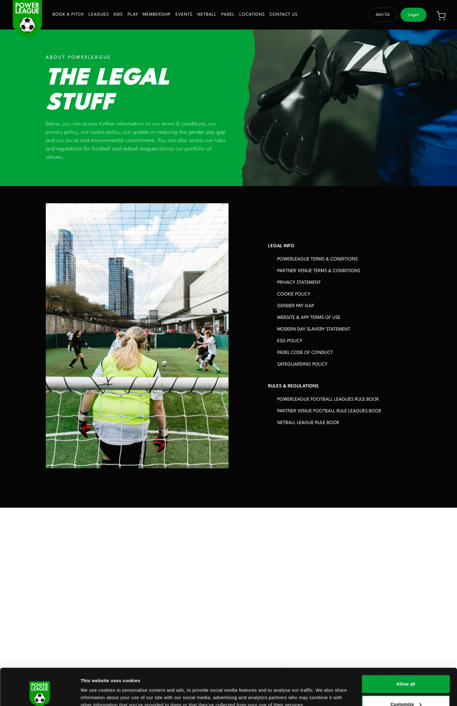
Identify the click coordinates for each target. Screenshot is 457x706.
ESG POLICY (289, 341)
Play (133, 15)
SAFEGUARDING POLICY (302, 364)
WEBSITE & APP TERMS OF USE (308, 317)
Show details (95, 687)
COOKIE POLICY (293, 294)
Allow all (405, 649)
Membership (157, 15)
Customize (405, 669)
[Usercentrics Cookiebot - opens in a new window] (40, 694)
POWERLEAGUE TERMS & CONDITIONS (317, 259)
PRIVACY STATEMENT (299, 282)
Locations (252, 15)
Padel (228, 15)
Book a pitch (68, 15)
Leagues (99, 15)
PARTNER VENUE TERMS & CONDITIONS (318, 271)
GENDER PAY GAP (295, 306)
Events (184, 15)
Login (413, 15)
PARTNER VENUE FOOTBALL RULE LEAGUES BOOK (329, 411)
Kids (118, 15)
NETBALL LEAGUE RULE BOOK (308, 423)
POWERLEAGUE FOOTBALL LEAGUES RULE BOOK (328, 399)
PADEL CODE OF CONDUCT (305, 353)
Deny (405, 689)
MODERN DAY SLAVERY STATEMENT (313, 329)
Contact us (284, 15)
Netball (207, 15)
